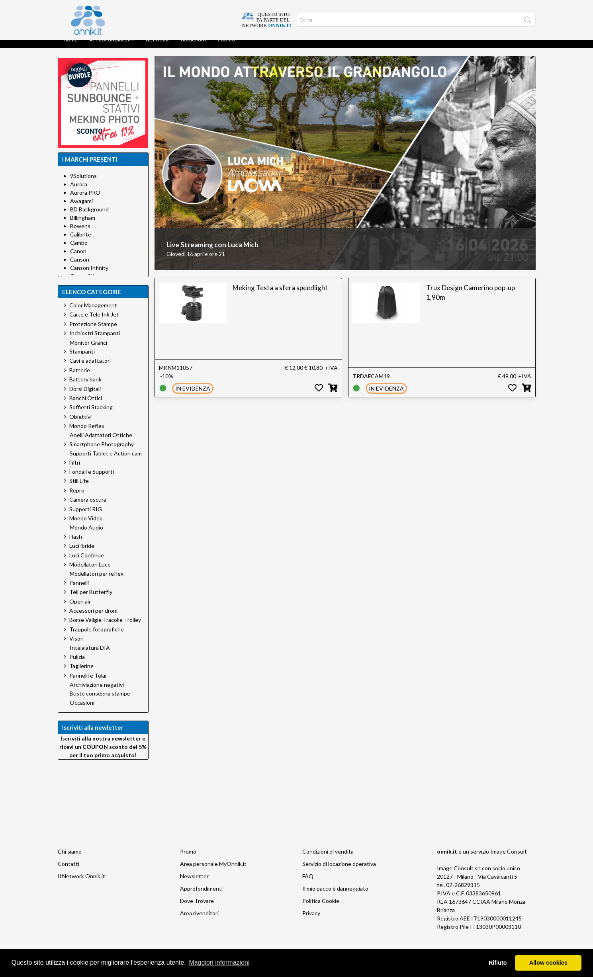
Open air (80, 609)
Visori (76, 646)
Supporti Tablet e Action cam (106, 461)
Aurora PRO (85, 200)
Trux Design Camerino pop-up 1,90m (470, 300)
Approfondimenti (111, 48)
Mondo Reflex (86, 433)
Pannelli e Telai (87, 683)
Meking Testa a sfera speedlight (280, 295)
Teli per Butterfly (90, 599)
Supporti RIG (85, 517)
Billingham (82, 225)
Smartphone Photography (101, 452)
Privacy (311, 921)
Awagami (81, 208)
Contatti (68, 871)
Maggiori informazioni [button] (219, 962)
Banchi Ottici (85, 406)
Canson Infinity (89, 275)
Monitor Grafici (88, 351)
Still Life (79, 488)
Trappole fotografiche (96, 637)
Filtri (74, 470)
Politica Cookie (320, 908)
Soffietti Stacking (91, 415)
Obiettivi (80, 424)
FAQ (307, 884)
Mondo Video (86, 526)
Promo (226, 48)
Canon (78, 259)
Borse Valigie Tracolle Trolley (105, 627)
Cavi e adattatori (90, 368)
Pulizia (77, 664)
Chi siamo (70, 859)
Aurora (78, 192)
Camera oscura (87, 507)
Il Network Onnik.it (81, 884)
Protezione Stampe (93, 331)
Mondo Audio (86, 535)
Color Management (93, 313)
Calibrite (80, 242)
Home (71, 48)
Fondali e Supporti (91, 479)
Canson (79, 267)
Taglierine (81, 673)
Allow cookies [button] (548, 962)
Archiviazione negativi (97, 693)
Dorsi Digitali (85, 396)
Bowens (80, 234)
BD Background (89, 217)
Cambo (79, 250)
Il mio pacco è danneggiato (335, 896)
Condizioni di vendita (328, 859)
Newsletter (194, 884)
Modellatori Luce (90, 572)
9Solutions (83, 183)
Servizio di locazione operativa (339, 871)
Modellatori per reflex (96, 581)
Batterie (79, 378)
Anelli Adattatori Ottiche (101, 443)
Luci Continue (86, 563)
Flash (75, 544)
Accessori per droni (93, 618)
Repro (76, 498)
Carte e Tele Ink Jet (94, 322)
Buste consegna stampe (100, 701)
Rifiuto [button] (498, 962)
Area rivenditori (199, 921)
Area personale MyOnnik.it (213, 871)
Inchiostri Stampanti (94, 341)
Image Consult (508, 859)
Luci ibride (81, 553)
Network (157, 48)
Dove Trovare (197, 908)
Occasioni (193, 48)
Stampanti (82, 359)
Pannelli (79, 590)
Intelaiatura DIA (90, 656)
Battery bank (85, 387)
